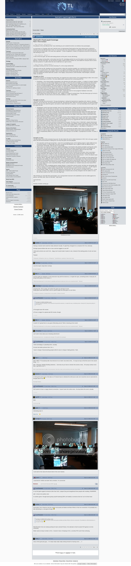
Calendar (18, 14)
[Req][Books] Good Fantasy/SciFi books (14, 165)
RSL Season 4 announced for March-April (14, 52)
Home (7, 14)
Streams (24, 14)
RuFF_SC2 (104, 59)
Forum (12, 14)
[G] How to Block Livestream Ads (13, 183)
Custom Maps (9, 63)
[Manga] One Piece (10, 163)
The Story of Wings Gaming (12, 120)
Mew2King (104, 84)
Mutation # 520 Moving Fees (12, 71)
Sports (7, 169)
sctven (104, 103)
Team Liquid (111, 0)
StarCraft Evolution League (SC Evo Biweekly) (15, 55)
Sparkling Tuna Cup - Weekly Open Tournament (16, 54)
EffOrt (104, 222)
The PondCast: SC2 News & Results (13, 70)
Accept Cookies (82, 563)
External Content (10, 69)
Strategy (8, 61)
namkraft (29, 200)
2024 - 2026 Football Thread (12, 170)
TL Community (10, 185)
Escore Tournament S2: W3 (108, 172)
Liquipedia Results (112, 131)
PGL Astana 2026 (106, 197)
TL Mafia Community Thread (12, 141)
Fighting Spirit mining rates (11, 101)
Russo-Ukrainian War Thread (12, 153)
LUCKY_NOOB (28, 195)
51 (30, 35)
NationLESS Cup (106, 138)
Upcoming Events (112, 108)
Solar (104, 217)
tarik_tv (103, 91)
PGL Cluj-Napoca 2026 (107, 161)
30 (30, 25)
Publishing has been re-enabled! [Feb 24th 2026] (16, 66)
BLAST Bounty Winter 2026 (108, 164)
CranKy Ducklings (106, 24)
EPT (47, 14)
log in (61, 553)
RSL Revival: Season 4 (107, 137)
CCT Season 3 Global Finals (108, 200)
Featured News (10, 20)
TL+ (52, 14)
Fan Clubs (8, 158)
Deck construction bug (10, 134)
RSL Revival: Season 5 (107, 186)
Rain (104, 220)
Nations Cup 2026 (106, 150)
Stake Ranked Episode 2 (108, 190)
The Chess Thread (10, 151)
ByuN (104, 214)
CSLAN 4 (104, 178)
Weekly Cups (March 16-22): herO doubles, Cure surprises (16, 34)
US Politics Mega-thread (11, 150)
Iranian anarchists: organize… (12, 197)
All (97, 33)
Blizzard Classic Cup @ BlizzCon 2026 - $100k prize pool (16, 35)
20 (30, 26)
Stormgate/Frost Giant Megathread (13, 110)
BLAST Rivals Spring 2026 (108, 199)
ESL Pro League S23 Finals (108, 157)
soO (102, 68)
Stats (104, 218)
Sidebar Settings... (112, 225)
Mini (115, 222)
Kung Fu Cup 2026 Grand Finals (109, 179)
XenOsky (29, 197)
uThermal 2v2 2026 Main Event (109, 183)
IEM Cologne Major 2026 (108, 188)
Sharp (116, 223)
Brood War (18, 78)
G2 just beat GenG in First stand (13, 125)
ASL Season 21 (106, 145)
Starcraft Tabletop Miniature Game (13, 111)
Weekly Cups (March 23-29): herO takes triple (15, 31)
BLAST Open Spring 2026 (108, 155)
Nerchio (116, 214)
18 (30, 23)
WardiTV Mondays (10, 57)
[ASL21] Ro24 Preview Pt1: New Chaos (14, 22)
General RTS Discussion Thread (13, 114)
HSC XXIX (105, 181)
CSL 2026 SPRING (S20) (108, 147)
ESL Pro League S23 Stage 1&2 (109, 159)
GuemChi (104, 63)
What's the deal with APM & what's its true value (16, 100)
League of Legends (11, 124)
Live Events (112, 17)
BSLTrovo (105, 101)
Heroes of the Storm (11, 128)
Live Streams (113, 56)
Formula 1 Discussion (10, 172)
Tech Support (9, 181)
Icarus (103, 69)
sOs (115, 215)
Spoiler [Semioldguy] (43, 65)
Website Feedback (18, 206)
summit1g (104, 89)
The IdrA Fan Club (10, 160)
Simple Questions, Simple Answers (13, 103)
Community (18, 146)
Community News (10, 29)
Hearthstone (9, 133)
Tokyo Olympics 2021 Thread (12, 175)
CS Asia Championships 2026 (109, 192)
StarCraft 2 (18, 39)
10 (30, 21)
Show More (103, 128)
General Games (10, 109)
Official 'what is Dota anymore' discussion (14, 121)
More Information (91, 563)
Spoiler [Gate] (41, 55)
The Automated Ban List (11, 186)
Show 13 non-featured (105, 105)
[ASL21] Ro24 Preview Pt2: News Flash (14, 21)
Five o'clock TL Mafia (10, 143)
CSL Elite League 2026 (107, 135)
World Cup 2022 (10, 179)
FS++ (7, 198)
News (18, 17)
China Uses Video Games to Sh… (13, 194)
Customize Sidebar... (18, 204)
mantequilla (28, 201)
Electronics (8, 201)
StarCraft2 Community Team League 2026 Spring (113, 148)
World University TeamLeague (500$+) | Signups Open (17, 58)
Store (43, 14)
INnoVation (117, 217)
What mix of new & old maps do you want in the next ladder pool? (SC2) (18, 47)
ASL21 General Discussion (11, 82)
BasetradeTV (105, 96)
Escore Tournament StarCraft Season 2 (14, 93)
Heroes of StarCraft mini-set (12, 136)
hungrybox (104, 83)
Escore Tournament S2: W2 (108, 169)
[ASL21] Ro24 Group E (11, 96)
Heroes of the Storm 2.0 (11, 130)
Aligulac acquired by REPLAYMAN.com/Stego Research (16, 33)
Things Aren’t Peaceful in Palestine (13, 156)
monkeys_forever (105, 72)
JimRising (104, 76)
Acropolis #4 (105, 174)
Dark (104, 216)
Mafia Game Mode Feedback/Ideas (13, 140)
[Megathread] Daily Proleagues (12, 94)
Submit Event (122, 31)
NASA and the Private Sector (12, 154)
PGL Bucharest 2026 (107, 152)
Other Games (18, 106)
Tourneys (8, 51)
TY (103, 215)
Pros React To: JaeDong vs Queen (13, 87)
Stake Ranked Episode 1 (108, 154)
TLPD (112, 208)
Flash (104, 221)
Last (104, 223)
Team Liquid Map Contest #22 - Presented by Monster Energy (16, 24)
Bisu (115, 220)
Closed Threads (18, 209)
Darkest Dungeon (9, 116)
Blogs (18, 190)
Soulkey (116, 221)
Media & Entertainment (12, 162)
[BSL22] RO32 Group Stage (12, 30)
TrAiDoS (29, 194)
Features (37, 14)
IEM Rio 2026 (105, 202)
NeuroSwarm (104, 73)
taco (102, 79)
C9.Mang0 (104, 80)
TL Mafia (8, 138)
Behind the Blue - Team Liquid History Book (15, 26)
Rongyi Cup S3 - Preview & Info (12, 42)
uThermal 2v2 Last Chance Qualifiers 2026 (111, 185)
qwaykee (29, 192)
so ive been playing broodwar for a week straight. (16, 84)
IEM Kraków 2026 (106, 162)
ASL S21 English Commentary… (13, 200)
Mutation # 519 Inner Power (12, 73)
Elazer (116, 218)
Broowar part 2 (9, 192)
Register (12, 0)
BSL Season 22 (106, 143)
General (8, 41)
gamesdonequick (106, 95)
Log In (7, 0)
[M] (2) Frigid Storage (10, 65)
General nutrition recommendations (13, 176)
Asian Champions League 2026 (109, 193)
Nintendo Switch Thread (11, 113)
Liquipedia (117, 0)
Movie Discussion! (10, 166)
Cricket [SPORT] (9, 173)
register (68, 553)
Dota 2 (7, 118)
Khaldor (103, 87)
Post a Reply (36, 33)
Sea (102, 65)
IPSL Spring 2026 (106, 171)
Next (94, 33)
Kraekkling (29, 198)
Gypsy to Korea (9, 86)
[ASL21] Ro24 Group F (11, 91)
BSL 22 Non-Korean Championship (110, 176)
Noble (103, 66)
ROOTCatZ (104, 61)
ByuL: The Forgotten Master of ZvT (13, 25)
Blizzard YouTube (106, 99)
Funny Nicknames (10, 195)
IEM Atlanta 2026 (106, 195)
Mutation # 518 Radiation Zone (12, 74)
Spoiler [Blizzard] (42, 44)
